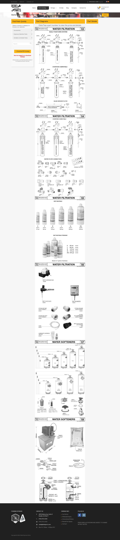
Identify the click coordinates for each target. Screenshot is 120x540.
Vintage (53, 8)
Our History (65, 514)
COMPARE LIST (30, 1)
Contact (64, 524)
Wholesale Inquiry (67, 516)
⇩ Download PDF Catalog (22, 51)
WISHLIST (22, 1)
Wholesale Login (93, 1)
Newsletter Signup (67, 521)
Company (74, 8)
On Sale (61, 8)
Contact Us (83, 8)
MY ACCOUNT (14, 1)
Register (101, 1)
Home (34, 8)
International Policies (68, 519)
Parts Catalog (43, 8)
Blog (67, 8)
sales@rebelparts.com (45, 524)
